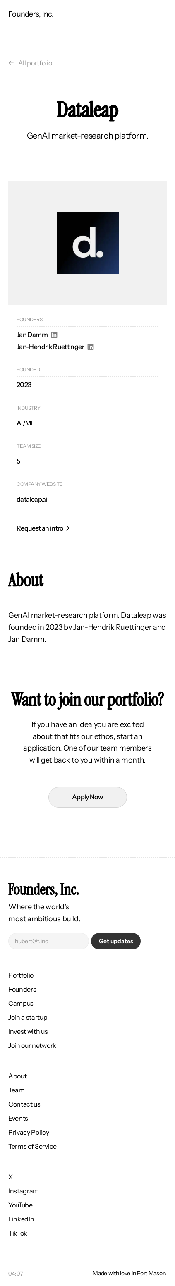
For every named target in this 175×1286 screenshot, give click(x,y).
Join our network (32, 1045)
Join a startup (28, 1017)
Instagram (23, 1191)
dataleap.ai (32, 499)
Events (18, 1118)
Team (16, 1090)
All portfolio (35, 63)
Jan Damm (32, 334)
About (17, 1076)
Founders (22, 989)
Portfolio (21, 975)
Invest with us (28, 1031)
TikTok (17, 1233)
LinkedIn (21, 1219)
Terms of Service (32, 1146)
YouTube (20, 1205)
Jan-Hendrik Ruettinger (50, 346)
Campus (21, 1003)
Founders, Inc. (30, 14)
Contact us (24, 1104)
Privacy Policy (28, 1132)
